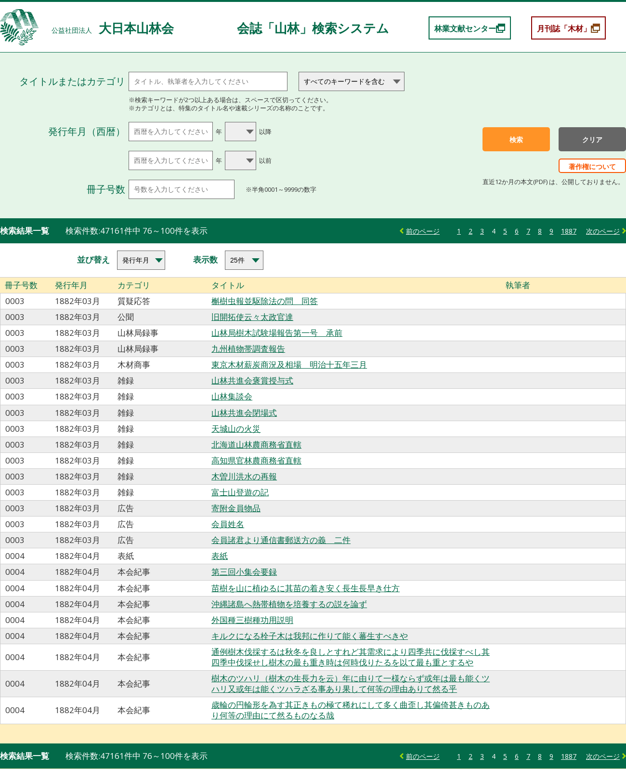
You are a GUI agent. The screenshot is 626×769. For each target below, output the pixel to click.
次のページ (603, 231)
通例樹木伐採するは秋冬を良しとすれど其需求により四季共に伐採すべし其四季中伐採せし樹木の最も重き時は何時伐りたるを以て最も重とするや (350, 657)
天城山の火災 (236, 428)
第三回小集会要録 (244, 571)
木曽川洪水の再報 (244, 476)
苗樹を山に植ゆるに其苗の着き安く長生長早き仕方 (305, 588)
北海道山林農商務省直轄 (256, 444)
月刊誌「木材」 (564, 28)
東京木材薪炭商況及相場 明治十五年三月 (289, 364)
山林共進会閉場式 (244, 412)
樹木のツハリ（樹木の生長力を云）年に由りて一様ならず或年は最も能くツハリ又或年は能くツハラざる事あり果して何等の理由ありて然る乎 (350, 683)
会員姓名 (227, 524)
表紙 (219, 555)
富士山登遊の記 (240, 492)
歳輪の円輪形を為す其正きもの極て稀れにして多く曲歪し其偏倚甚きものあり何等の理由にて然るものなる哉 (350, 710)
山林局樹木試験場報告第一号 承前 (276, 332)
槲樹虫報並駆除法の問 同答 (264, 300)
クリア (592, 140)
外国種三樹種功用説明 (252, 619)
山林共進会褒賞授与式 (252, 380)
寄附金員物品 (236, 508)
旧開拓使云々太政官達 (252, 316)
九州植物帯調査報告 (248, 348)
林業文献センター (465, 28)
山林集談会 (231, 396)
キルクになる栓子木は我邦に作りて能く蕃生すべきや (309, 635)
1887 (568, 231)
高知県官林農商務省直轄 (256, 460)
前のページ (423, 231)
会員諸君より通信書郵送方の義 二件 (281, 539)
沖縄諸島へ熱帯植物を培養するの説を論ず (289, 604)
